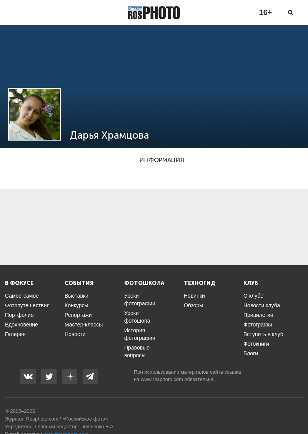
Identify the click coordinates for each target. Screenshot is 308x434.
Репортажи (78, 315)
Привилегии (258, 315)
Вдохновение (21, 324)
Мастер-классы (84, 324)
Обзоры (193, 305)
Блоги (250, 353)
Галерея (15, 334)
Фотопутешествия (27, 305)
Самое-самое (22, 296)
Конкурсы (76, 305)
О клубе (253, 296)
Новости (75, 334)
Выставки (76, 296)
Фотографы (257, 324)
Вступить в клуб (263, 334)
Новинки (194, 296)
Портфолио (19, 315)
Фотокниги (256, 344)
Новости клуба (261, 305)
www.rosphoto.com (162, 379)
